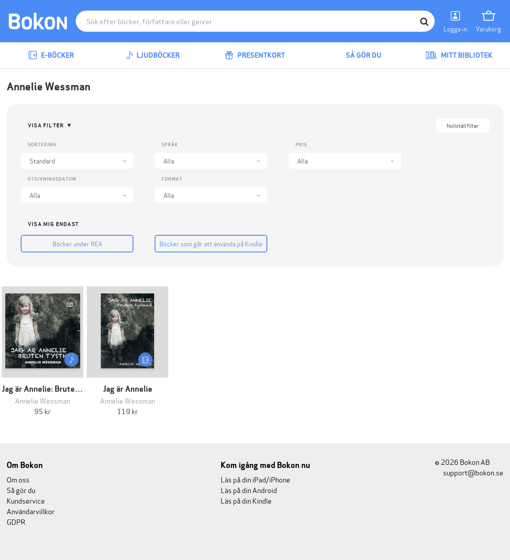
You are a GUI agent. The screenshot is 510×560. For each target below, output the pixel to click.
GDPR (16, 521)
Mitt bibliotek (458, 55)
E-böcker (51, 55)
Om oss (18, 479)
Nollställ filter (463, 125)
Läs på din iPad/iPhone (255, 479)
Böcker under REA (77, 243)
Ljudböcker (153, 55)
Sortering (42, 145)
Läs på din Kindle (246, 500)
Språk (170, 145)
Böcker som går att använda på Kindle (210, 243)
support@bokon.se (469, 472)
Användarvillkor (31, 511)
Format (172, 179)
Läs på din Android (249, 490)
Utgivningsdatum (52, 179)
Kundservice (26, 500)
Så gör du (357, 55)
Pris (301, 145)
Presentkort (255, 55)
